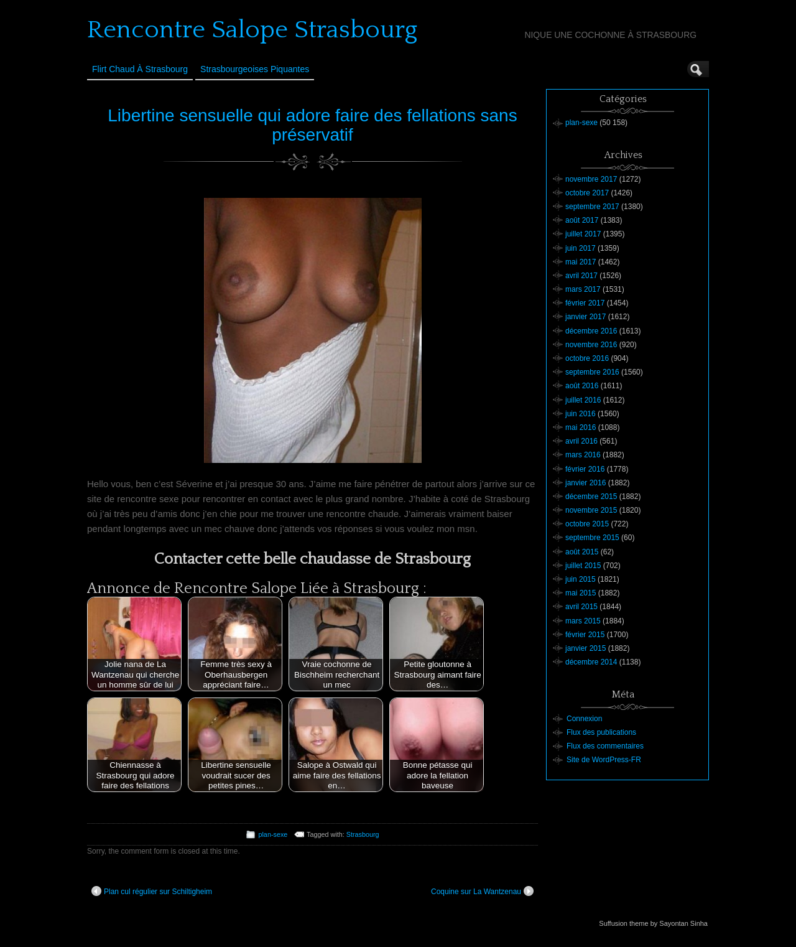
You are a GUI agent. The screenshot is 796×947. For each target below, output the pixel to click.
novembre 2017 (591, 179)
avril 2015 (581, 606)
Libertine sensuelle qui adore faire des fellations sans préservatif (312, 125)
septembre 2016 (592, 372)
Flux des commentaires (605, 746)
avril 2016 (581, 441)
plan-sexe (272, 834)
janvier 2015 (585, 648)
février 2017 (584, 303)
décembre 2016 (591, 331)
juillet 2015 (583, 565)
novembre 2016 (591, 344)
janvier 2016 (585, 482)
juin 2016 (580, 413)
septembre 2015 (592, 537)
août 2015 (581, 552)
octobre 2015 (587, 524)
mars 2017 (583, 289)
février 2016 (584, 469)
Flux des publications (601, 732)
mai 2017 (580, 262)
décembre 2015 (591, 496)
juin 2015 (580, 579)
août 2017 (581, 220)
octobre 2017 (587, 193)
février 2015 (584, 634)
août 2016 (581, 385)
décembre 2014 (591, 662)
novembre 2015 (591, 510)
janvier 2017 (585, 316)
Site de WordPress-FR (604, 759)
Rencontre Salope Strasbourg (252, 30)
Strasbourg (362, 834)
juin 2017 (580, 248)
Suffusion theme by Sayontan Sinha (653, 923)
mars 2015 (583, 621)
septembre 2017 (592, 206)
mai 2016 (580, 427)
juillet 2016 (583, 400)
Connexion (584, 718)
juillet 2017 (583, 234)
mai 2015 (580, 593)
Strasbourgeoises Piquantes (254, 69)
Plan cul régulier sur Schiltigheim (151, 891)
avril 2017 (581, 275)
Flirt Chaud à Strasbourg (140, 69)
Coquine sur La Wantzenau (482, 891)
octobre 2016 (587, 358)
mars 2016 (583, 454)
